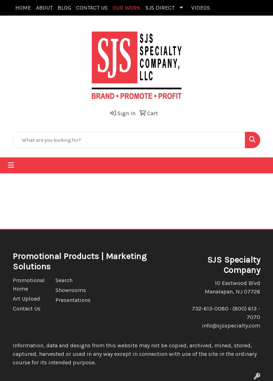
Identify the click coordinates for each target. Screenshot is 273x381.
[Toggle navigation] (11, 165)
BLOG (64, 7)
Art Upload (26, 298)
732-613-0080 (210, 308)
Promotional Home (29, 284)
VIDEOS (200, 7)
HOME (23, 7)
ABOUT (44, 7)
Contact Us (27, 308)
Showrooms (70, 290)
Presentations (72, 300)
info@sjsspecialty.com (231, 325)
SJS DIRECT (160, 7)
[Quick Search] (129, 140)
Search (64, 280)
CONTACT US (92, 7)
